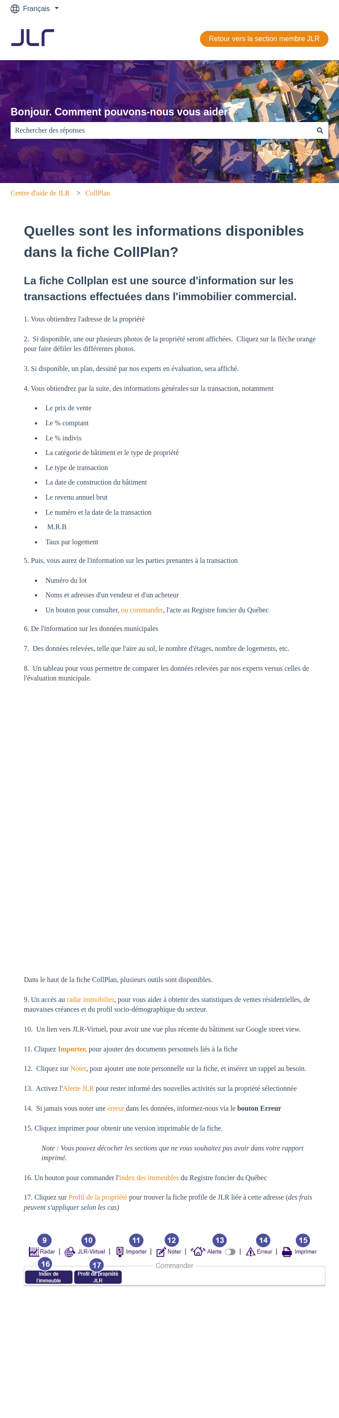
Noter (78, 1108)
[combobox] (161, 130)
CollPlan (97, 193)
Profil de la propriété (97, 1236)
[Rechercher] (320, 130)
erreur (115, 1147)
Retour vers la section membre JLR (264, 38)
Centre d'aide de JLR (40, 193)
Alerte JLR (79, 1127)
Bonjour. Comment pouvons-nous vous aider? (122, 112)
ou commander (141, 610)
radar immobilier (89, 1039)
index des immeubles (149, 1217)
